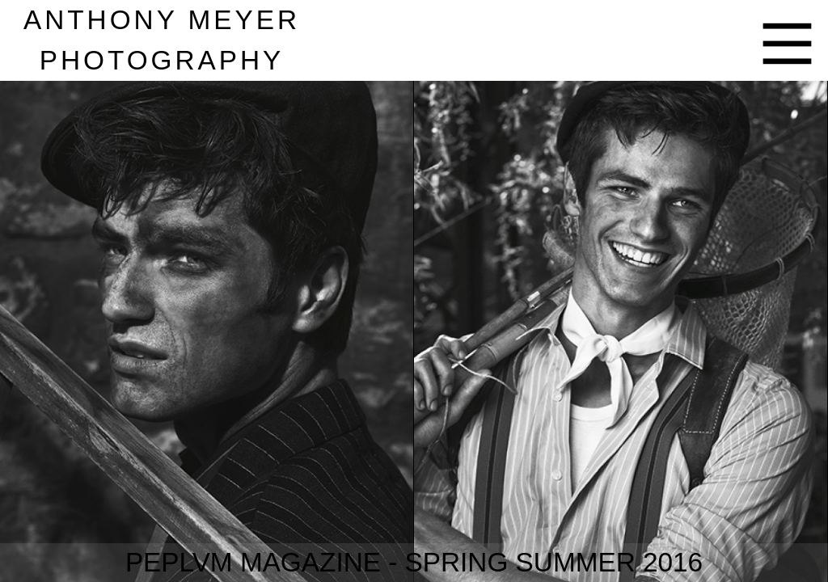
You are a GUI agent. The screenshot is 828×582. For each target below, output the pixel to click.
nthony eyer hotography (161, 40)
